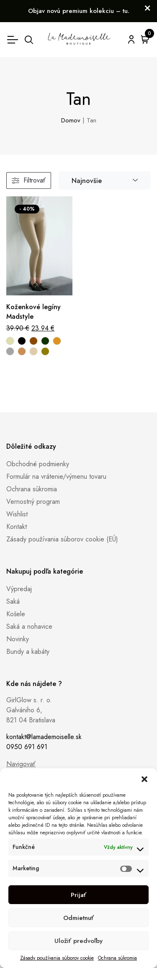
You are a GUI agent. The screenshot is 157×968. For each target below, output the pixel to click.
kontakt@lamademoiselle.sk (44, 737)
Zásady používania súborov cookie (57, 958)
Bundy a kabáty (27, 651)
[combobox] (105, 180)
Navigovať (21, 764)
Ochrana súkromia (117, 958)
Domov (70, 120)
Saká (13, 601)
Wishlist (17, 514)
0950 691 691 (26, 747)
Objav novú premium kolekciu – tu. (78, 10)
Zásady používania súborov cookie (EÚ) (62, 539)
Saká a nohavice (29, 626)
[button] (144, 779)
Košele (15, 614)
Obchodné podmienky (37, 464)
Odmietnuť (78, 917)
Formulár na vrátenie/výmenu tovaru (56, 476)
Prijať (78, 894)
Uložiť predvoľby (78, 940)
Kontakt (16, 526)
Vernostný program (33, 501)
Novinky (17, 639)
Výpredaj (19, 589)
